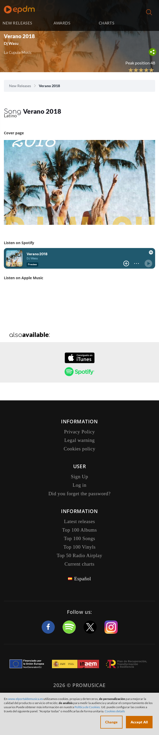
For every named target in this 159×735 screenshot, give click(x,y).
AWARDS (62, 23)
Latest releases (79, 521)
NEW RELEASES (17, 23)
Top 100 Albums (79, 530)
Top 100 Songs (79, 538)
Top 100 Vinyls (79, 547)
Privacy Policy (79, 431)
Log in (143, 23)
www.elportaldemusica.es (25, 699)
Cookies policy (79, 448)
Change (111, 722)
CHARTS (107, 23)
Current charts (79, 564)
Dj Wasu (11, 43)
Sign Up (79, 476)
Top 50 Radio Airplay (79, 555)
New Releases (20, 86)
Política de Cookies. (87, 707)
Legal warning (79, 440)
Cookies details (115, 711)
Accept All (139, 722)
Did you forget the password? (79, 493)
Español (82, 578)
